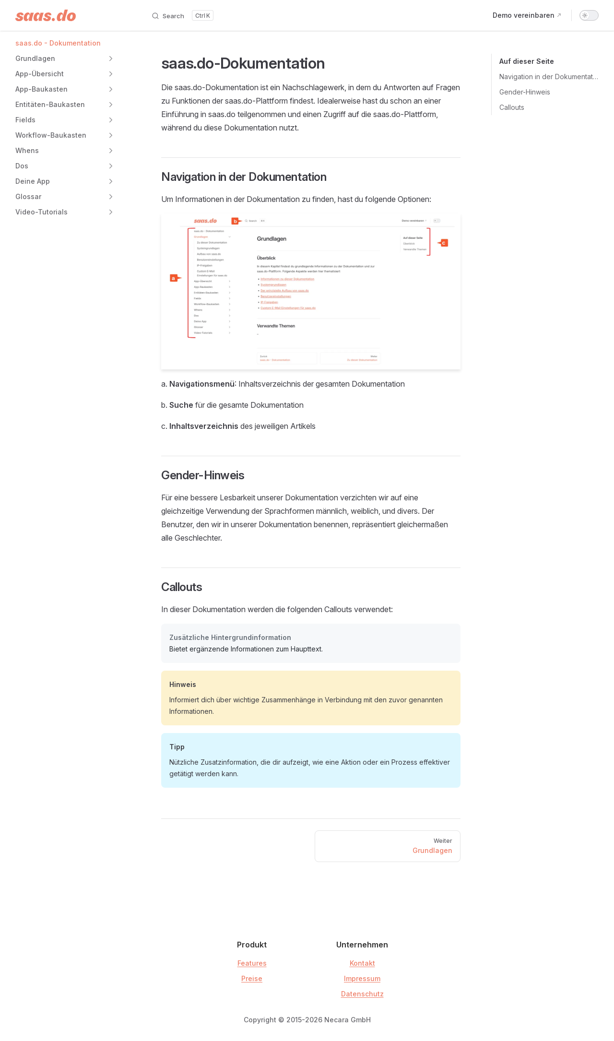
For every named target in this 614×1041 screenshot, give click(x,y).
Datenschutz (362, 994)
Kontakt (362, 963)
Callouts (511, 107)
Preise (251, 978)
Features (252, 963)
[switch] (589, 15)
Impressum (362, 978)
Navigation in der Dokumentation (549, 76)
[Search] (182, 15)
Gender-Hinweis (524, 92)
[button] (110, 58)
